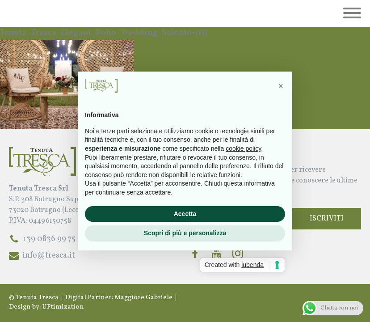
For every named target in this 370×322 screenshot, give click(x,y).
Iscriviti (327, 219)
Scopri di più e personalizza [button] (185, 233)
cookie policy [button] (243, 148)
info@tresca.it (48, 255)
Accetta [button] (185, 213)
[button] (280, 86)
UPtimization (63, 307)
